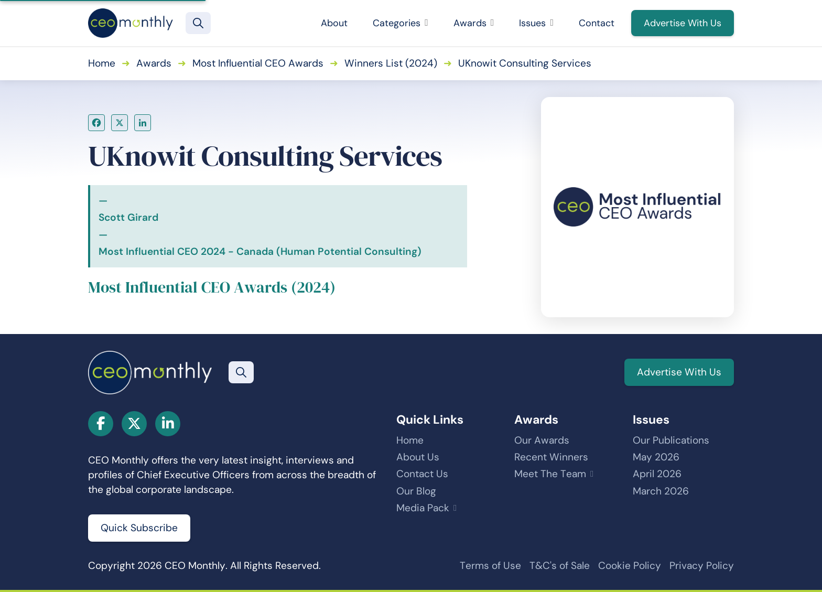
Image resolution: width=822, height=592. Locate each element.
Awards (473, 23)
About (334, 23)
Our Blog (416, 491)
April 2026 (657, 473)
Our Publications (671, 440)
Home (101, 63)
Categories (400, 23)
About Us (417, 457)
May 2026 (656, 457)
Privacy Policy (701, 565)
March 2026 (661, 491)
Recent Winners (551, 457)
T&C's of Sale (559, 565)
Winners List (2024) (390, 63)
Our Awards (541, 440)
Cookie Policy (629, 565)
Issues (536, 23)
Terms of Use (490, 565)
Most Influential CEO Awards (257, 63)
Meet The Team (550, 473)
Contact (596, 23)
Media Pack (422, 507)
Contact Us (422, 473)
